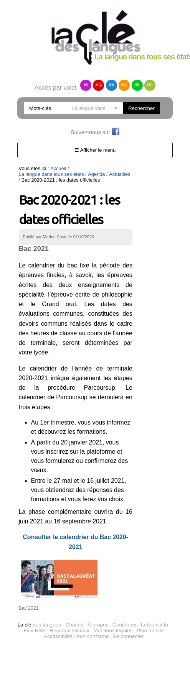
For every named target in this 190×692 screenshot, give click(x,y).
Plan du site (150, 621)
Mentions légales (112, 621)
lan (149, 84)
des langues (39, 615)
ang (98, 84)
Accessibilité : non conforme (76, 627)
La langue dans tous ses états (102, 168)
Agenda (29, 174)
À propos (98, 615)
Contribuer (124, 615)
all (86, 84)
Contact (75, 615)
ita (137, 84)
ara (111, 84)
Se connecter (128, 627)
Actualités (53, 174)
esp (124, 84)
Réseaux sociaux (69, 621)
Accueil (58, 168)
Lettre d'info (154, 615)
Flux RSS (34, 621)
